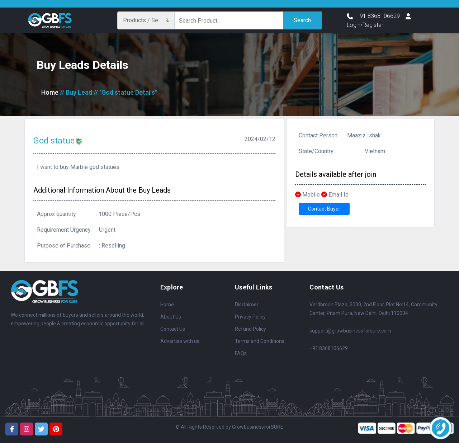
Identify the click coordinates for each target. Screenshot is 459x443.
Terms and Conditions (259, 341)
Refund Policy (250, 329)
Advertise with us (179, 341)
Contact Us (172, 329)
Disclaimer (247, 304)
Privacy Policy (250, 317)
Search (302, 20)
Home (49, 92)
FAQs (241, 353)
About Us (170, 317)
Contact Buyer (324, 209)
